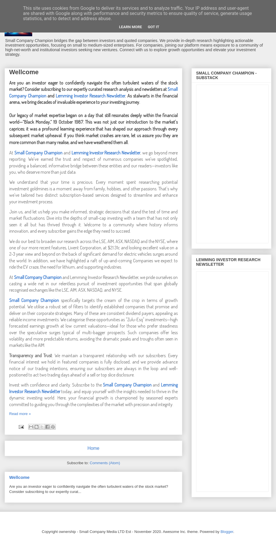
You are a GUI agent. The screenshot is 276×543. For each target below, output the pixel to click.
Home (93, 448)
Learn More (130, 27)
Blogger (227, 531)
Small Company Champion (38, 153)
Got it (153, 27)
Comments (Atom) (105, 463)
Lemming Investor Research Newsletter (106, 153)
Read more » (20, 414)
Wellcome (24, 72)
